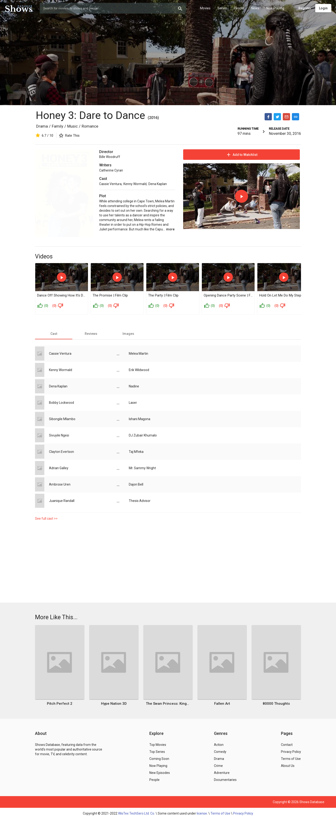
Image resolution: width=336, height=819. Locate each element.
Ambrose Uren (59, 484)
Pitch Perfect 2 (59, 703)
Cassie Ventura (110, 184)
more (170, 229)
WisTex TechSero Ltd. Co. (136, 813)
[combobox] (113, 8)
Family (57, 126)
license (202, 813)
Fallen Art (222, 703)
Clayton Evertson (61, 452)
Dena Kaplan (157, 184)
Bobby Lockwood (61, 402)
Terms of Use (220, 813)
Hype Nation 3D (114, 703)
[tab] (53, 333)
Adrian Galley (58, 468)
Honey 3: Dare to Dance (90, 115)
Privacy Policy (243, 813)
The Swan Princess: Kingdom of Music (168, 703)
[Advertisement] (168, 563)
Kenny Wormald (135, 184)
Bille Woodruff (109, 157)
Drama (42, 126)
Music (72, 126)
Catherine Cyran (111, 170)
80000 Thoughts (276, 703)
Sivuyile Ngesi (59, 435)
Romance (90, 126)
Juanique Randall (61, 501)
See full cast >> (46, 518)
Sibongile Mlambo (62, 419)
